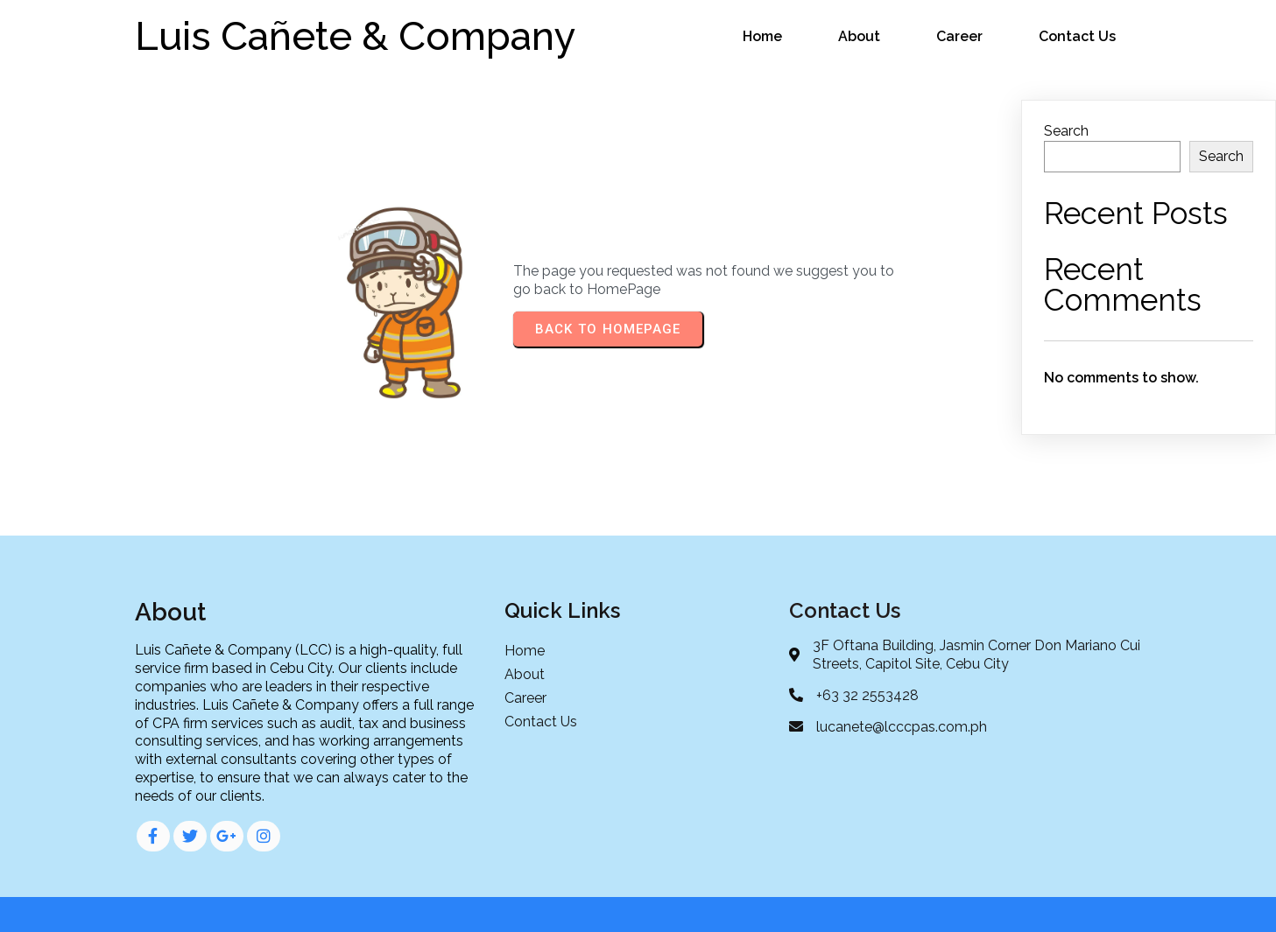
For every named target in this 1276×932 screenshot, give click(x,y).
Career (959, 36)
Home (762, 36)
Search (1066, 131)
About (859, 36)
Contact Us (1077, 36)
